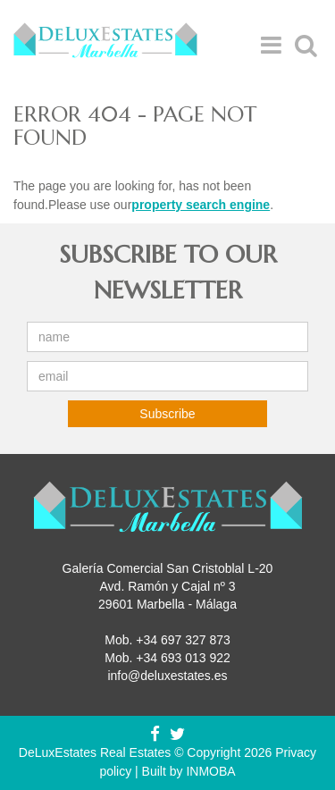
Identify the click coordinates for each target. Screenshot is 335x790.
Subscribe (167, 414)
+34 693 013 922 (183, 658)
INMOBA (210, 771)
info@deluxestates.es (167, 675)
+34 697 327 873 (183, 640)
